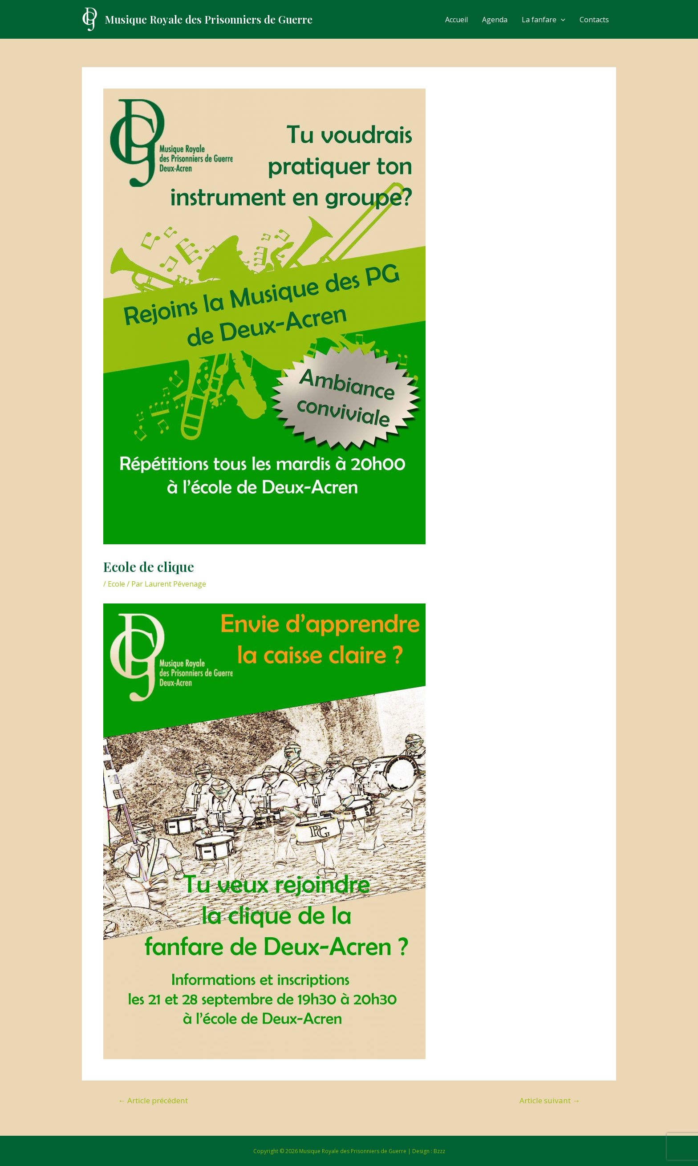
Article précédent (153, 1100)
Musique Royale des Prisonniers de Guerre (208, 19)
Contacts (594, 19)
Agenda (494, 19)
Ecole (116, 584)
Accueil (456, 19)
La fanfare (543, 19)
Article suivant (549, 1100)
